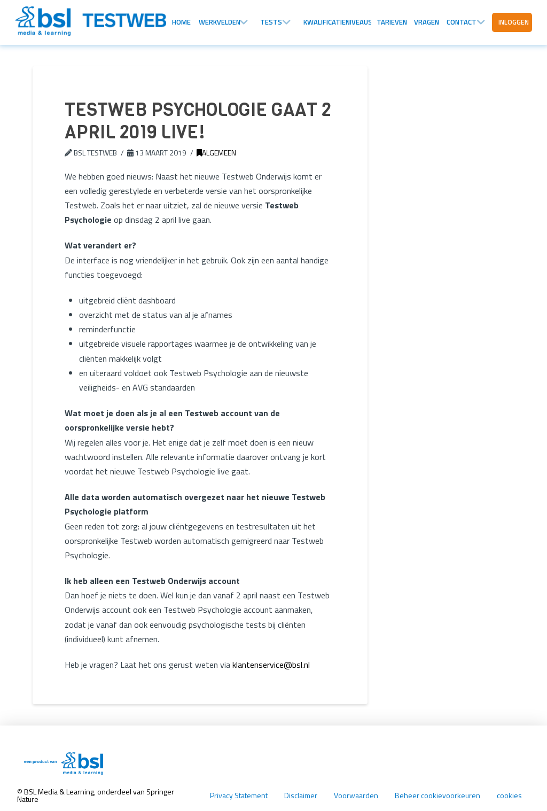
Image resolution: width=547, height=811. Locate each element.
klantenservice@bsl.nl (271, 664)
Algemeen (216, 152)
